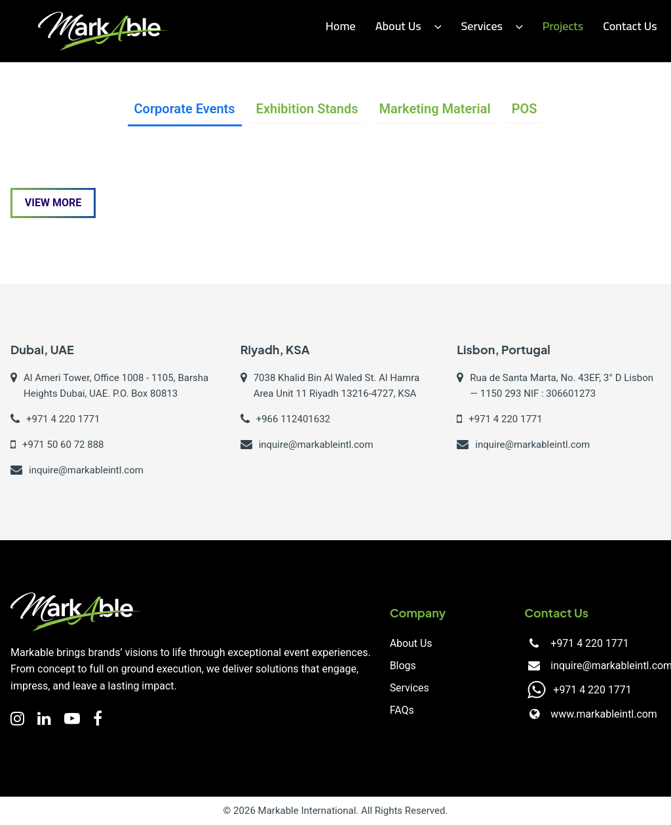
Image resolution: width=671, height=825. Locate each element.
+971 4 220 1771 (589, 643)
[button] (435, 26)
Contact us (630, 26)
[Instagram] (17, 719)
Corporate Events (184, 109)
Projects (563, 26)
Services (409, 688)
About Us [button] (408, 26)
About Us (411, 643)
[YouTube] (72, 719)
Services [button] (491, 26)
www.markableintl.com (603, 714)
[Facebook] (97, 719)
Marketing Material (435, 109)
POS (524, 109)
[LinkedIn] (44, 719)
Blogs (403, 665)
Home (341, 26)
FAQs (402, 710)
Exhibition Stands (307, 109)
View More (53, 202)
